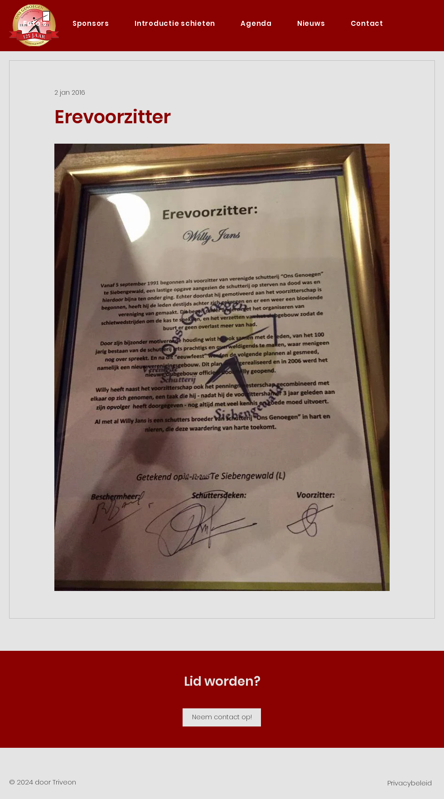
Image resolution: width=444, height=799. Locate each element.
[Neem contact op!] (222, 717)
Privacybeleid (409, 783)
